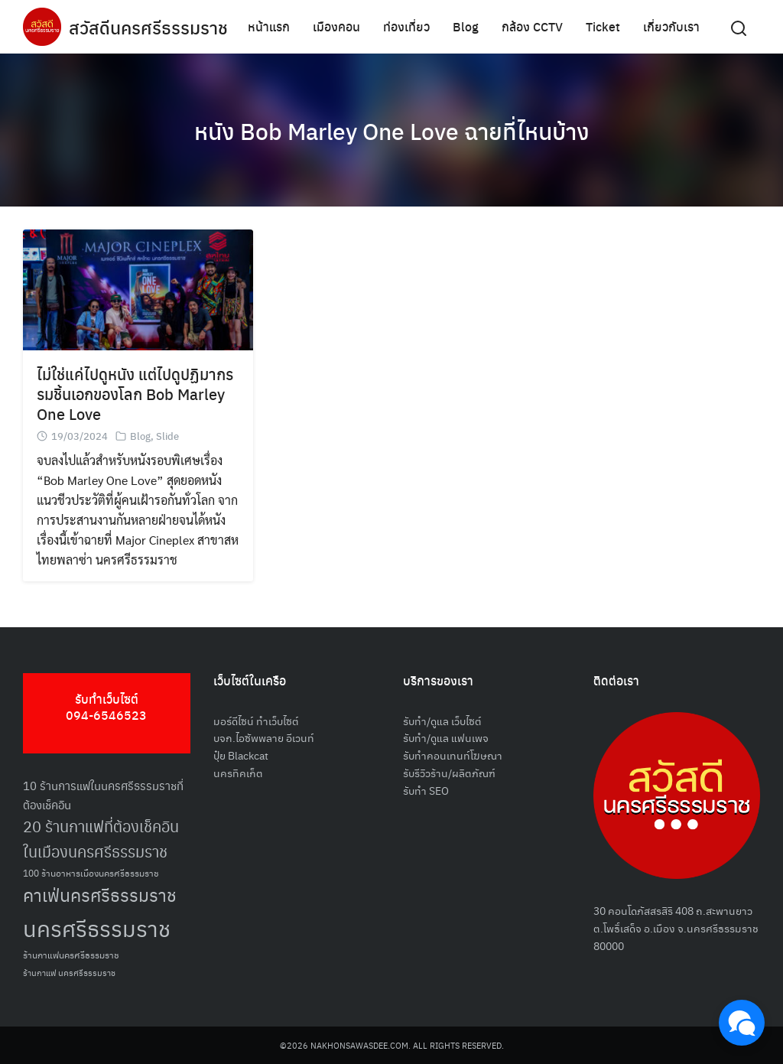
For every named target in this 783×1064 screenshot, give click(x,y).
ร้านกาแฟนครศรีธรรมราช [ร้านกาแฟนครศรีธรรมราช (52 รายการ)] (71, 954)
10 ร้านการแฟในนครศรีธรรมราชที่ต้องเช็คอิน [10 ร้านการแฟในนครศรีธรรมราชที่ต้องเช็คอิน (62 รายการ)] (103, 794)
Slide (167, 435)
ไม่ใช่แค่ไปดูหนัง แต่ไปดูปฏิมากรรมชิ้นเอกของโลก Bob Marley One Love (135, 394)
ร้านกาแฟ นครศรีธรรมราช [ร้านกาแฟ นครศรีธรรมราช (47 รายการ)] (69, 972)
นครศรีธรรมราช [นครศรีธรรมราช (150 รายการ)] (97, 927)
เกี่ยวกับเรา (671, 26)
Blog (466, 26)
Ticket (603, 26)
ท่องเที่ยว (406, 26)
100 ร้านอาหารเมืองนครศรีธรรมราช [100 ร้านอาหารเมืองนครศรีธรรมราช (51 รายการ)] (91, 872)
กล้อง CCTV (532, 26)
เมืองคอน (336, 26)
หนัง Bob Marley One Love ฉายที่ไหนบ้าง (392, 130)
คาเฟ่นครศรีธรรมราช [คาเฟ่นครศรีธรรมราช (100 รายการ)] (100, 894)
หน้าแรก (269, 26)
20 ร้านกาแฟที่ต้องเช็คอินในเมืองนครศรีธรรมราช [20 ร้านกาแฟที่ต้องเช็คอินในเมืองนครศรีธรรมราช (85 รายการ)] (101, 838)
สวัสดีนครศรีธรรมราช (150, 27)
